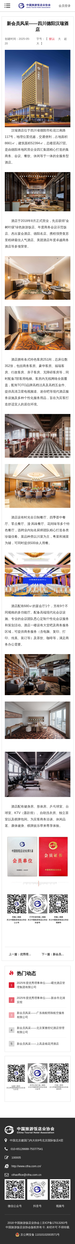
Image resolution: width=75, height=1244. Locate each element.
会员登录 (65, 5)
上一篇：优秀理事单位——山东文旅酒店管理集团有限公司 (23, 954)
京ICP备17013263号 (55, 1222)
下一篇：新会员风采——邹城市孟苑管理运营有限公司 (56, 954)
